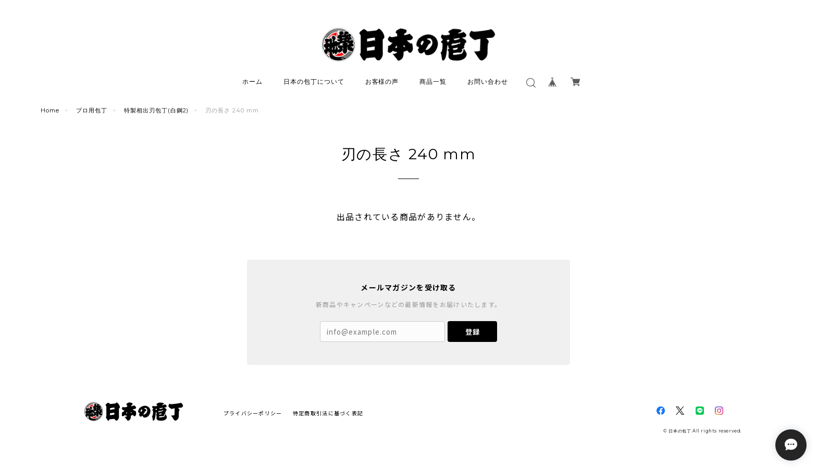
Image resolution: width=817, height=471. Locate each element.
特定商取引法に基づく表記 (328, 413)
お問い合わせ (487, 81)
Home (50, 110)
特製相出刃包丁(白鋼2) (156, 110)
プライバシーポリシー (253, 413)
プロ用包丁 (91, 110)
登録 (472, 332)
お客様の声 (382, 81)
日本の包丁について (313, 81)
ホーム (252, 81)
